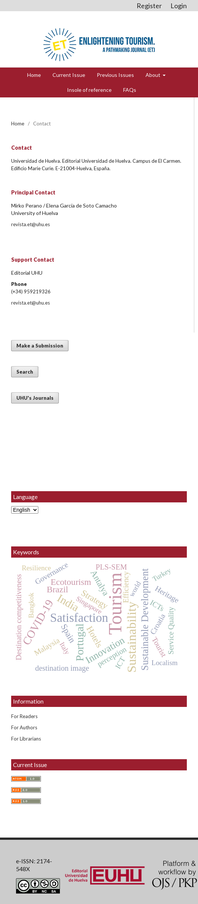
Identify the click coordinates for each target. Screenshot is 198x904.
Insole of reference (89, 90)
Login (178, 5)
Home (34, 75)
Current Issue (68, 75)
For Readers (24, 716)
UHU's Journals (35, 398)
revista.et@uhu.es (30, 224)
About (154, 75)
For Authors (24, 727)
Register (149, 5)
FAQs (129, 90)
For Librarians (26, 739)
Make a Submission (39, 346)
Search (24, 372)
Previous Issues (115, 75)
